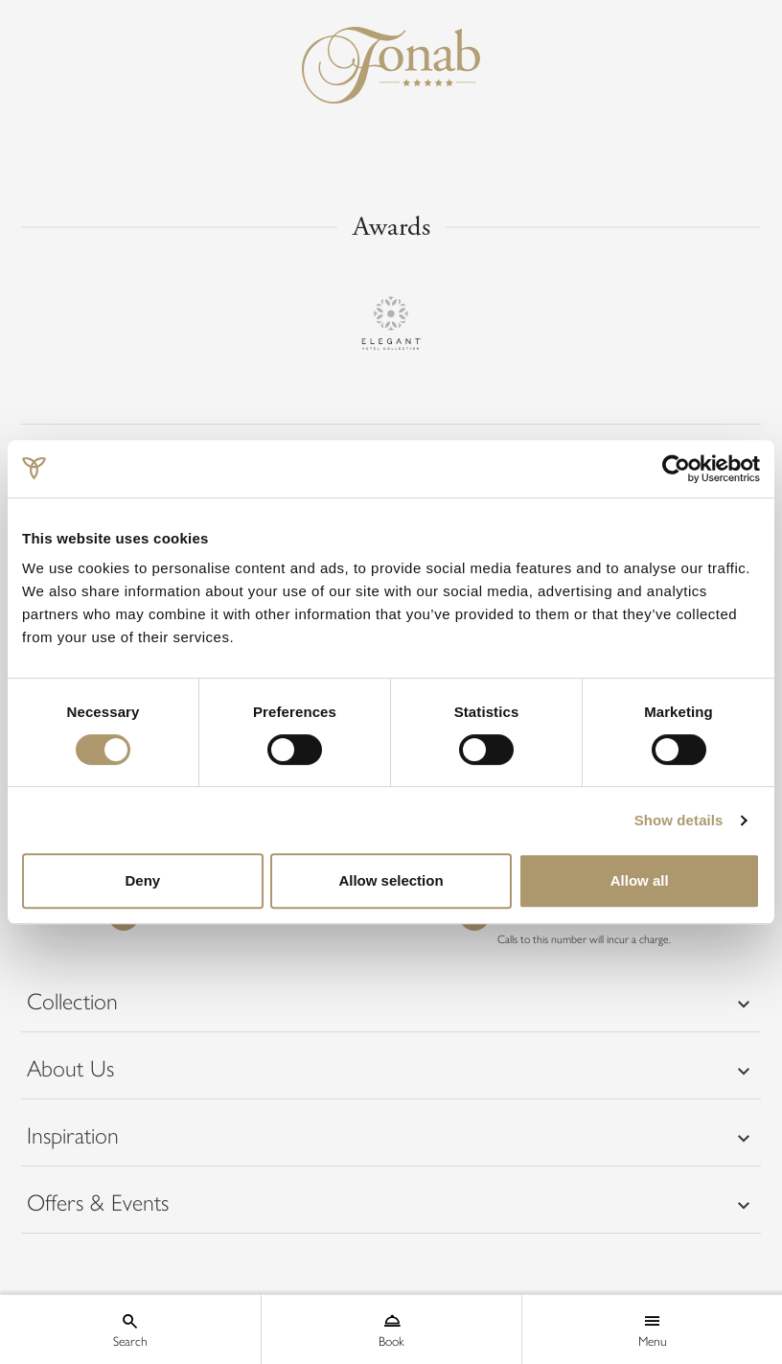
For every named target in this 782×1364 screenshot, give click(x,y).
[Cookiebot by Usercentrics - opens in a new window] (676, 468)
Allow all (639, 880)
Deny (142, 880)
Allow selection (390, 880)
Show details (679, 820)
